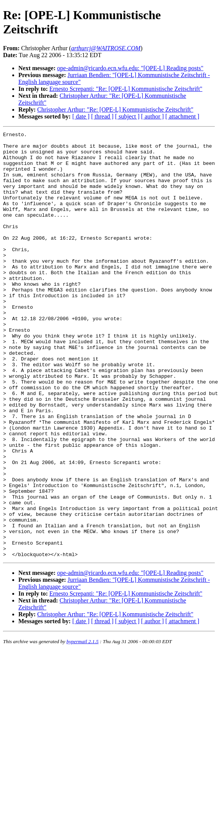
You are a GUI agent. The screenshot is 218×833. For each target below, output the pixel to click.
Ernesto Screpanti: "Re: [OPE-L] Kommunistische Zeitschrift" (125, 89)
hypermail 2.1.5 (83, 726)
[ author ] (152, 116)
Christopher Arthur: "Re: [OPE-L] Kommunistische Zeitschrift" (115, 109)
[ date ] (80, 116)
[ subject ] (127, 116)
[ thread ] (102, 116)
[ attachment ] (182, 116)
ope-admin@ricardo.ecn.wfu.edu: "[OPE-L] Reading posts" (130, 68)
